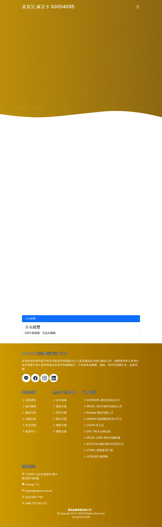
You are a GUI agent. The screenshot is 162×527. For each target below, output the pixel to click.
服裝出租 (30, 412)
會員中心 (30, 431)
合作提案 (61, 400)
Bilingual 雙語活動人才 (99, 412)
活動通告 (30, 400)
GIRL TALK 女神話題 (98, 431)
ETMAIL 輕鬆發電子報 (99, 450)
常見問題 (30, 425)
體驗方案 (61, 431)
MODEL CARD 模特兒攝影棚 (103, 437)
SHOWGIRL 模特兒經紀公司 (103, 400)
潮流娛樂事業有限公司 (80, 510)
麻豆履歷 (30, 406)
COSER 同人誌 (95, 425)
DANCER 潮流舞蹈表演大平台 (104, 419)
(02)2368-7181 (34, 497)
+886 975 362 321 (36, 503)
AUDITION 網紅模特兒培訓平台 (105, 444)
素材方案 (61, 406)
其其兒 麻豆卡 (48, 7)
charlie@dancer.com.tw (38, 490)
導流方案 (61, 412)
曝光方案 (61, 419)
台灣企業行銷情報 (97, 456)
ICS (88, 517)
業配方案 (61, 425)
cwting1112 (32, 484)
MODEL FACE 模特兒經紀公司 (104, 406)
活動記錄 (30, 419)
